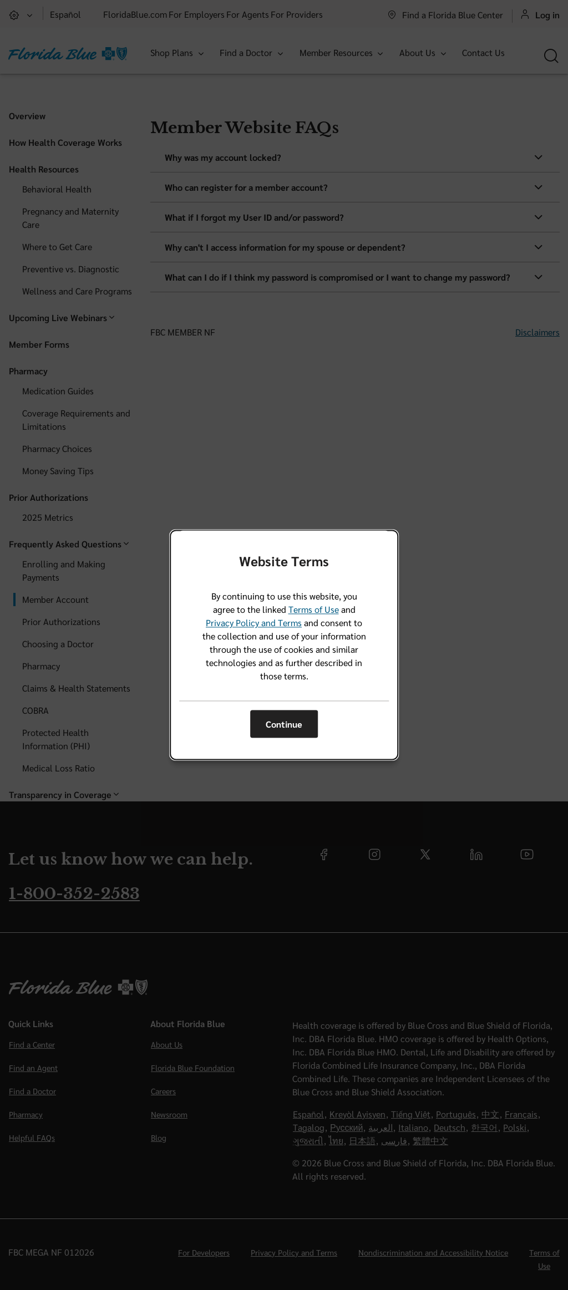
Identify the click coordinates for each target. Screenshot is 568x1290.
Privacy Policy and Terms (254, 623)
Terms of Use (313, 610)
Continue (284, 724)
